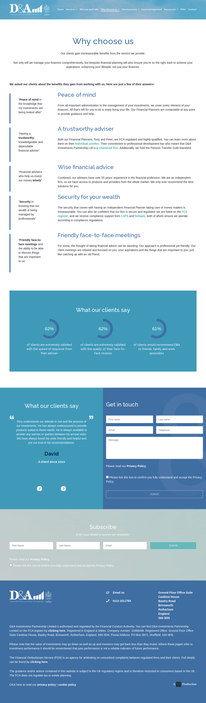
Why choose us (109, 9)
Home (60, 9)
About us (70, 9)
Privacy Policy (136, 466)
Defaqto (140, 216)
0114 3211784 (122, 600)
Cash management (151, 9)
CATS (124, 216)
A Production (185, 684)
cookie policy (67, 684)
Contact (192, 9)
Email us (119, 592)
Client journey (129, 9)
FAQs (183, 9)
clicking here (56, 630)
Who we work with (89, 9)
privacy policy (46, 684)
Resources (170, 9)
